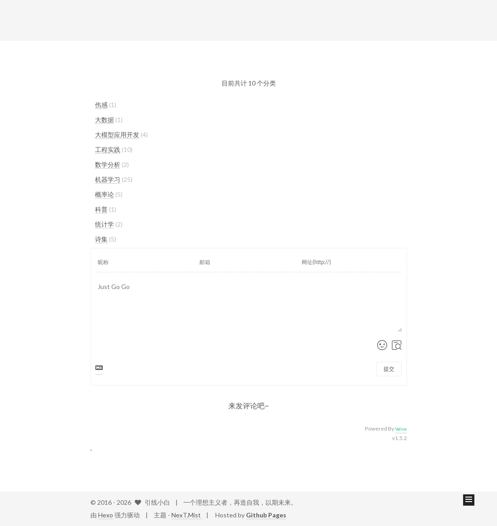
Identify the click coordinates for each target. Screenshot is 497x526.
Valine (401, 428)
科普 (101, 209)
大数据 (104, 119)
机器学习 (107, 179)
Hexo (105, 515)
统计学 (104, 224)
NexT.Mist (186, 515)
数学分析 (107, 164)
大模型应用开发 (117, 134)
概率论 (104, 194)
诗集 (101, 239)
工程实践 (107, 149)
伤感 (101, 105)
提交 (388, 368)
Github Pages (266, 515)
